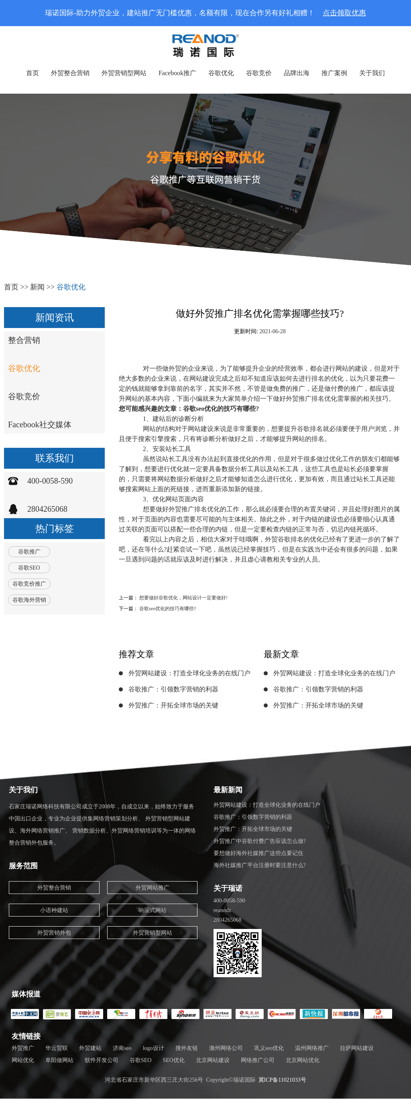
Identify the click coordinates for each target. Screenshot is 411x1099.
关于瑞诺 (228, 888)
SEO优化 (173, 1060)
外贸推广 (23, 1048)
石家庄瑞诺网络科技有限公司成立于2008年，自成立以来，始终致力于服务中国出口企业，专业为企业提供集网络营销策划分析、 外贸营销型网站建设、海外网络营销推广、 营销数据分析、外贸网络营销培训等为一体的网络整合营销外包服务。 (102, 825)
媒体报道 (26, 994)
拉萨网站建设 (357, 1048)
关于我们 (372, 73)
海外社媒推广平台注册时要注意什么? (260, 865)
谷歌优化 (221, 73)
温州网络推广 (312, 1048)
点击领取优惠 (344, 13)
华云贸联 (56, 1048)
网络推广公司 (258, 1060)
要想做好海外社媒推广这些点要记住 (258, 853)
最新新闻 (228, 790)
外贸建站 (90, 1048)
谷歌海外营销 (29, 600)
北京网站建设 (213, 1060)
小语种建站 (54, 910)
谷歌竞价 (259, 73)
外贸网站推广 (152, 888)
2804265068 (47, 508)
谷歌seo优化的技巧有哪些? (167, 608)
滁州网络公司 (226, 1048)
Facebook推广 (177, 73)
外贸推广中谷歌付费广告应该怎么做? (260, 841)
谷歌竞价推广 (29, 584)
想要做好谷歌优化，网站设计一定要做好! (183, 598)
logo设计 (153, 1048)
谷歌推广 (29, 552)
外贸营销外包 (54, 933)
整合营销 (24, 340)
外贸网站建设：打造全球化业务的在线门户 (189, 673)
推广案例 (334, 73)
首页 (32, 73)
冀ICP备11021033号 (282, 1080)
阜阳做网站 (59, 1060)
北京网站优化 (302, 1060)
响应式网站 (152, 910)
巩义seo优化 (269, 1048)
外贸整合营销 (70, 73)
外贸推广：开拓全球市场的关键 (173, 705)
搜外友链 (186, 1048)
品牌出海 (296, 73)
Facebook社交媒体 (39, 424)
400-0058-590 (50, 480)
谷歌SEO (29, 568)
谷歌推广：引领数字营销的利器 (173, 689)
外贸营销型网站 (124, 73)
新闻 (37, 287)
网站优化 (23, 1060)
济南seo (122, 1048)
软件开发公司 (101, 1060)
